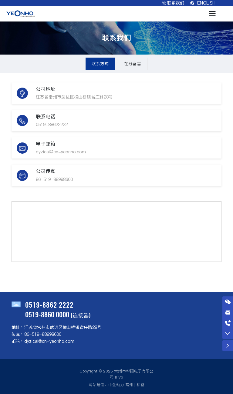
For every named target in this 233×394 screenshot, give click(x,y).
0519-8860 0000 (47, 314)
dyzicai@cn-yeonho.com (61, 152)
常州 (129, 384)
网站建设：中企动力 (106, 384)
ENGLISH (202, 3)
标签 (140, 384)
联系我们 (173, 3)
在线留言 (132, 64)
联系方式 (100, 64)
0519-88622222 (52, 125)
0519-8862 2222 (49, 304)
